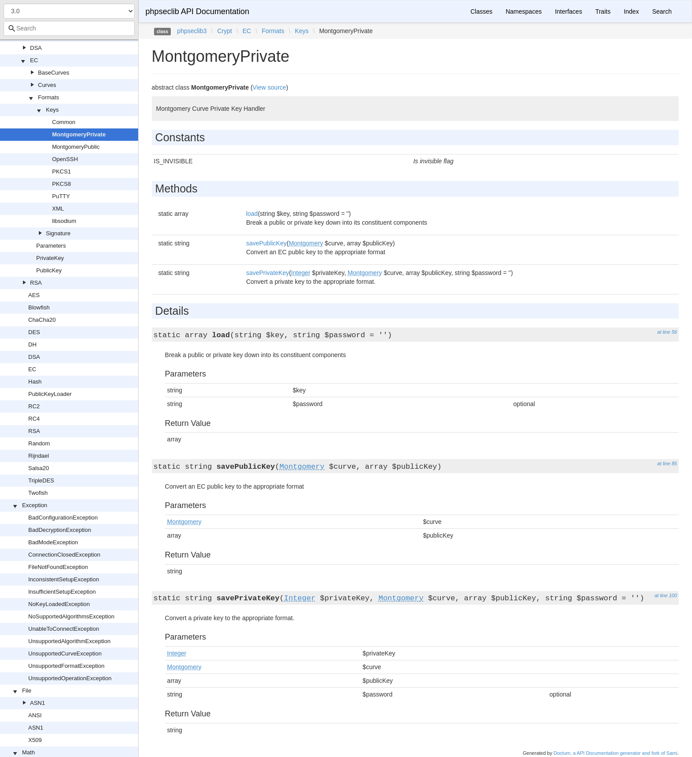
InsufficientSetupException (62, 591)
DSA (36, 48)
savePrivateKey (267, 272)
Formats (48, 97)
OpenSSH (65, 159)
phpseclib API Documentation (197, 11)
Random (39, 443)
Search (662, 11)
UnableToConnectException (63, 628)
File (26, 690)
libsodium (64, 221)
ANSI (34, 715)
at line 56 (667, 332)
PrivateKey (50, 258)
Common (63, 122)
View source (269, 87)
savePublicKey (266, 243)
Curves (47, 85)
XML (58, 208)
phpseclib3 (192, 30)
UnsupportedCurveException (65, 653)
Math (28, 752)
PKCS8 (61, 184)
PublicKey (49, 270)
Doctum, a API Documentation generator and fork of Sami (615, 753)
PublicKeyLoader (49, 394)
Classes (481, 11)
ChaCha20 (42, 319)
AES (34, 295)
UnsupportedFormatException (66, 666)
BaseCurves (53, 72)
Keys (52, 109)
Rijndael (38, 455)
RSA (36, 282)
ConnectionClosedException (64, 554)
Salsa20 (38, 468)
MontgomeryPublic (76, 146)
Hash (34, 381)
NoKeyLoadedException (59, 604)
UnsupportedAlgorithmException (69, 641)
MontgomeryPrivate (78, 134)
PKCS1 (61, 171)
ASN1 (37, 703)
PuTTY (61, 196)
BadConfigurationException (63, 517)
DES (34, 332)
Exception (34, 505)
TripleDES (41, 480)
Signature (58, 233)
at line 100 (665, 595)
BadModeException (53, 542)
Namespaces (524, 11)
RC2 (34, 406)
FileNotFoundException (58, 567)
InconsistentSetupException (63, 579)
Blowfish (38, 307)
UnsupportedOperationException (70, 678)
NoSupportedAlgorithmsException (71, 616)
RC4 (34, 418)
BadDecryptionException (59, 530)
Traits (602, 11)
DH (32, 344)
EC (34, 60)
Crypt (224, 30)
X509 (34, 740)
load (252, 213)
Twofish (38, 493)
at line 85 (667, 463)
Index (631, 11)
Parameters (51, 245)
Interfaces (568, 11)
